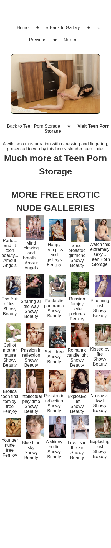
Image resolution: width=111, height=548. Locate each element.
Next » (70, 39)
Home (23, 27)
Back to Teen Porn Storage (33, 126)
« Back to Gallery (63, 27)
